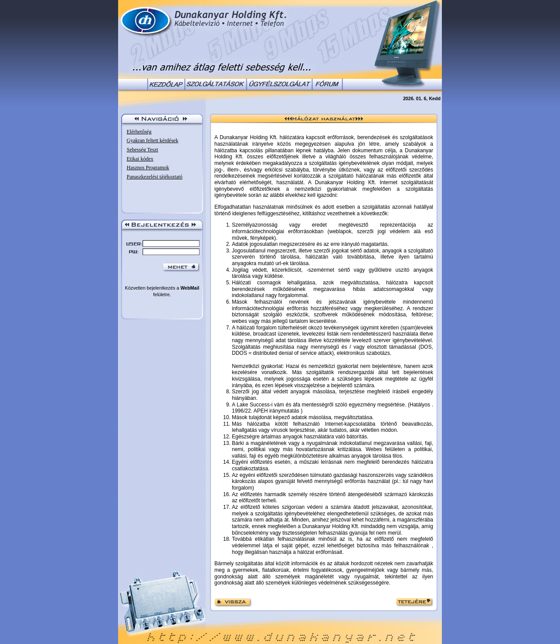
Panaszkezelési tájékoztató (155, 177)
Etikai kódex (140, 159)
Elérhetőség (139, 132)
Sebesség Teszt (142, 150)
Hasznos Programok (148, 167)
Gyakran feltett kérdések (152, 140)
